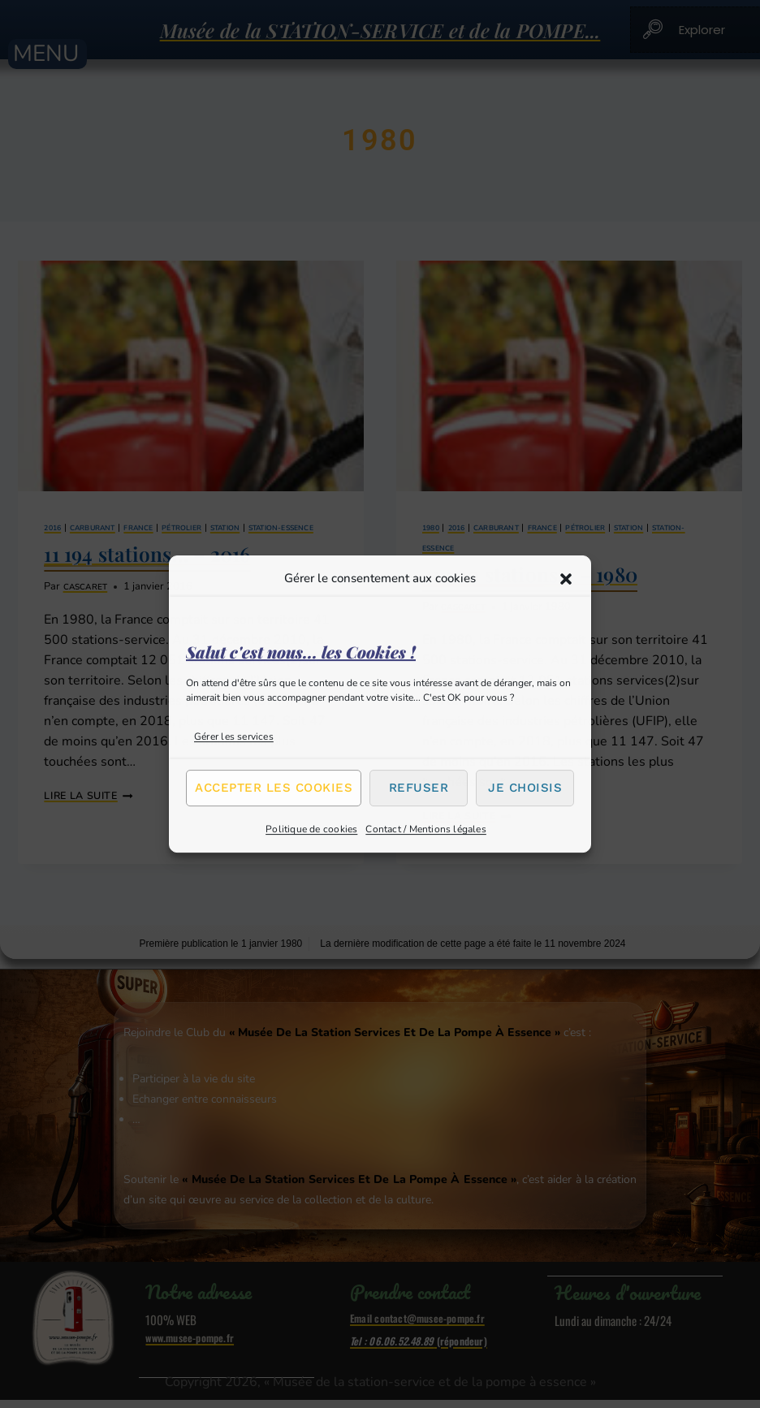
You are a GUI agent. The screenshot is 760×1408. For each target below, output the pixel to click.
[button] (566, 579)
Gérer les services (234, 736)
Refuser (419, 787)
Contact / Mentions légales (425, 829)
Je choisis (525, 787)
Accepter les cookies (273, 787)
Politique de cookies (311, 829)
